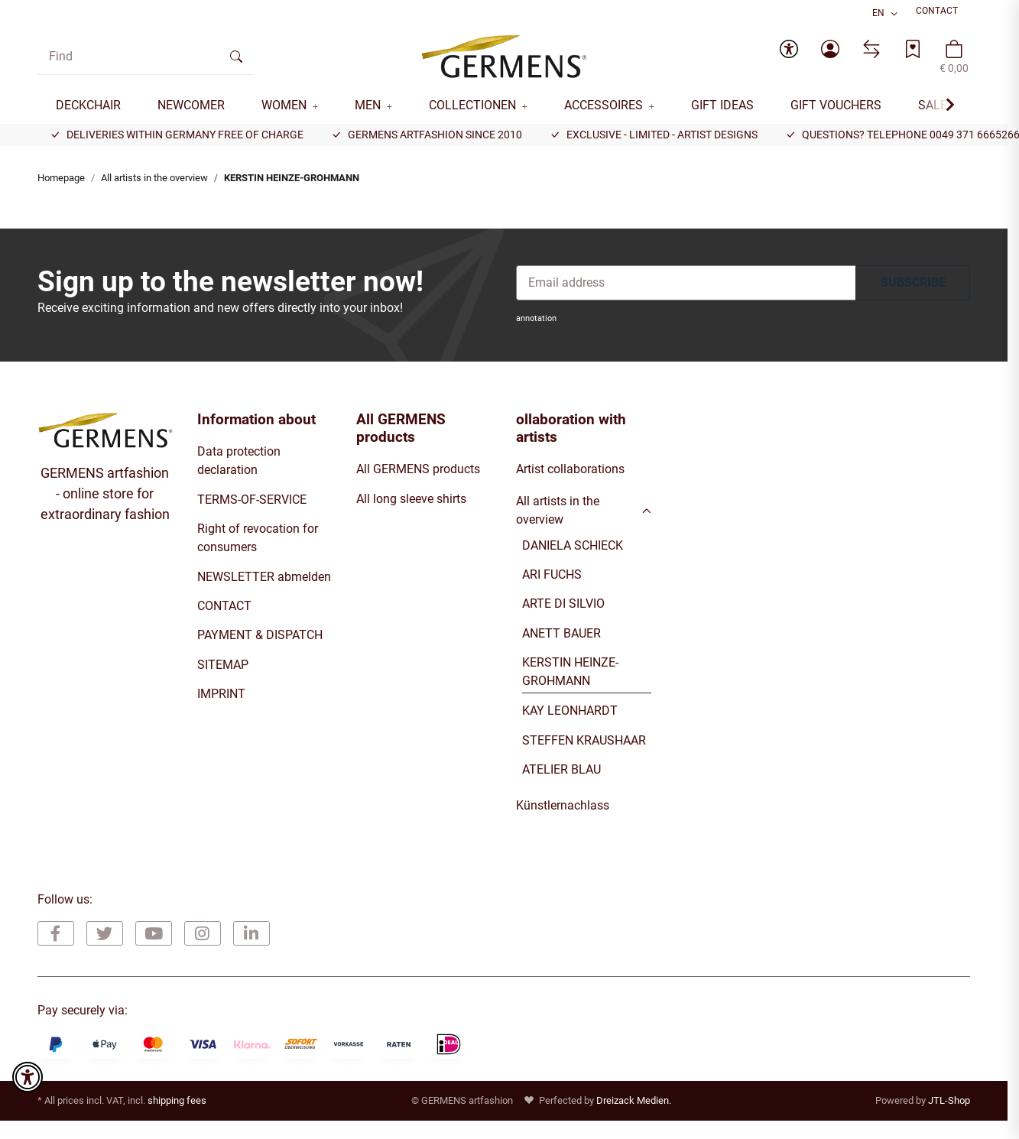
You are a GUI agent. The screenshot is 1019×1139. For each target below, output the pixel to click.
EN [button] (878, 13)
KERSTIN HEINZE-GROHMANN (570, 671)
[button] (789, 56)
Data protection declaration (239, 460)
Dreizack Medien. (633, 1100)
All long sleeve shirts (411, 499)
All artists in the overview (557, 510)
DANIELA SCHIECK (572, 545)
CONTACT (937, 10)
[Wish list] (913, 56)
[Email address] (686, 282)
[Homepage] (504, 56)
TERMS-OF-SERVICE (252, 499)
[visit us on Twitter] (104, 933)
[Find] (128, 56)
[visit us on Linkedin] (251, 933)
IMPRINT (221, 693)
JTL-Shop (949, 1100)
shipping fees (177, 1100)
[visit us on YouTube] (153, 933)
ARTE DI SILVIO (563, 603)
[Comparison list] (871, 56)
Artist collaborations (570, 469)
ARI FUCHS (552, 574)
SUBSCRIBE (913, 282)
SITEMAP (222, 664)
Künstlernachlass (562, 805)
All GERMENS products (418, 469)
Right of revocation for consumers (257, 537)
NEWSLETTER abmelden (264, 577)
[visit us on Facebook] (55, 933)
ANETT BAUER (561, 633)
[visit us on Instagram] (202, 933)
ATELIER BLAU (561, 769)
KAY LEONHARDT (570, 710)
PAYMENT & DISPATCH (260, 635)
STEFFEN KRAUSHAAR (584, 740)
